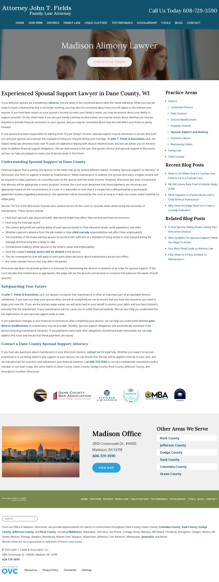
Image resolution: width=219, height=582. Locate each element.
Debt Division (179, 113)
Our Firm (36, 23)
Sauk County (170, 459)
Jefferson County (173, 445)
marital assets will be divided (45, 251)
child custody (80, 232)
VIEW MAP (106, 467)
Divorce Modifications (184, 119)
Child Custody (96, 23)
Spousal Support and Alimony (189, 132)
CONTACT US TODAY (109, 62)
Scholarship (147, 23)
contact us (93, 352)
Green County (170, 474)
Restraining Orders (182, 144)
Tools (166, 23)
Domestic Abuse (180, 138)
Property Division (181, 125)
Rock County (170, 438)
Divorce (53, 23)
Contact (194, 23)
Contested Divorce (182, 107)
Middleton (75, 531)
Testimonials (122, 23)
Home (20, 23)
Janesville (147, 536)
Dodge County (171, 452)
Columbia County (173, 466)
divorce (54, 102)
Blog (179, 23)
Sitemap (86, 570)
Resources (31, 570)
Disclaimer (70, 570)
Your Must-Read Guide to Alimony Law (190, 248)
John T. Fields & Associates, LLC (24, 294)
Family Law (72, 23)
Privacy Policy (50, 570)
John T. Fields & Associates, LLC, (131, 138)
